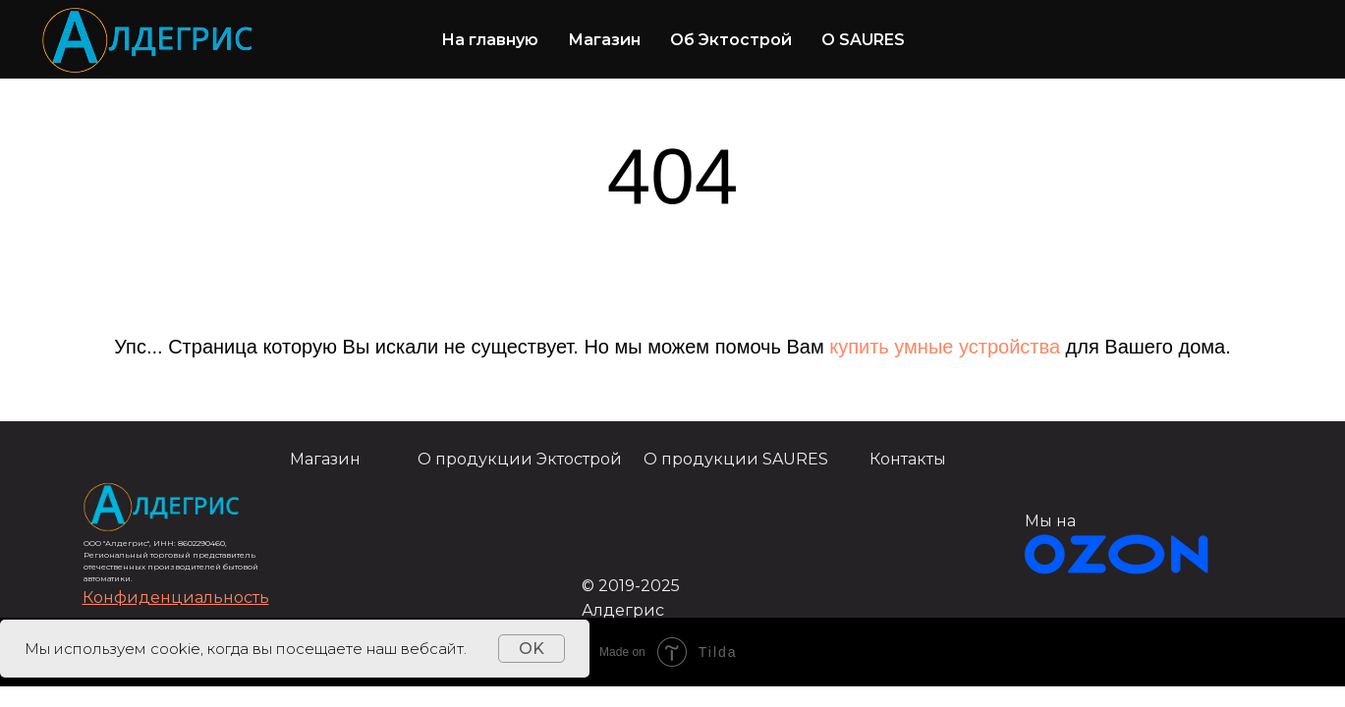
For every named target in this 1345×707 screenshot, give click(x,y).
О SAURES (863, 39)
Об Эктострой (731, 39)
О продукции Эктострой (520, 459)
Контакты (907, 459)
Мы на (1050, 521)
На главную (489, 39)
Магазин (604, 39)
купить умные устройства (944, 346)
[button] (176, 597)
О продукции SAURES (736, 459)
